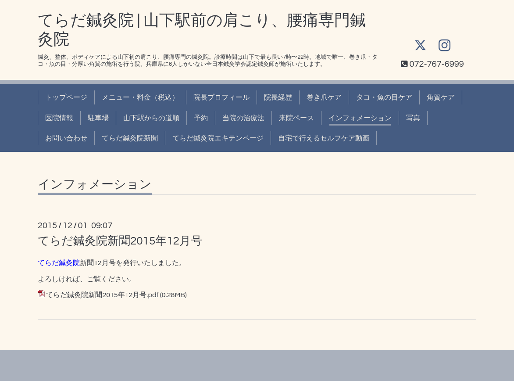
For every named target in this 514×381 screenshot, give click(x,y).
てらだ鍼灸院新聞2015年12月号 (120, 241)
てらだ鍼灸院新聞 (130, 138)
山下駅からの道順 (151, 118)
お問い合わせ (66, 138)
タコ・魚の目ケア (384, 97)
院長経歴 (278, 97)
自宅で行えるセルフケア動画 (323, 138)
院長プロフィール (221, 97)
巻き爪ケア (324, 97)
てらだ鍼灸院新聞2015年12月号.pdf (102, 294)
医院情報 (59, 118)
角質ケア (441, 97)
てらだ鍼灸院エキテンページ (218, 138)
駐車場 (98, 118)
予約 (201, 118)
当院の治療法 (243, 118)
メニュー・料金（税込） (140, 97)
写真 (413, 118)
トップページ (66, 97)
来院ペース (296, 118)
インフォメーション (360, 118)
